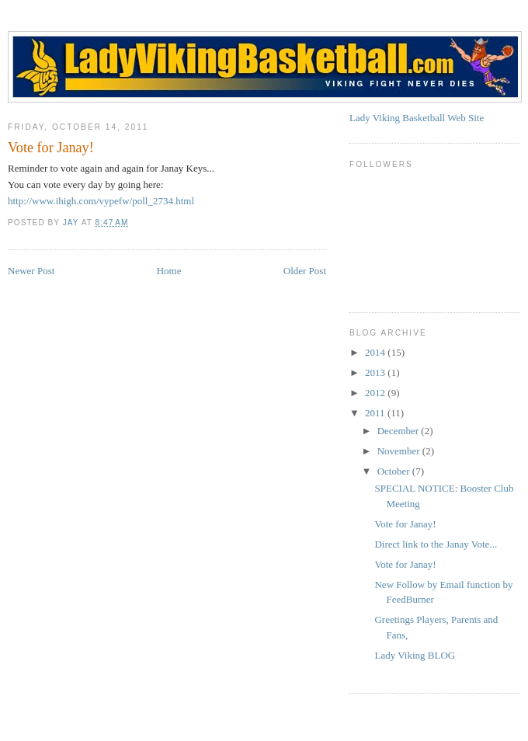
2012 (376, 392)
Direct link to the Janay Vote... (435, 544)
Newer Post (31, 271)
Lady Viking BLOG (414, 655)
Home (169, 271)
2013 (376, 372)
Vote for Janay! (405, 524)
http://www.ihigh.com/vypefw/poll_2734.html (101, 201)
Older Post (304, 271)
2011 (376, 413)
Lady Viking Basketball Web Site (416, 118)
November (399, 451)
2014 (376, 352)
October (394, 471)
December (399, 431)
